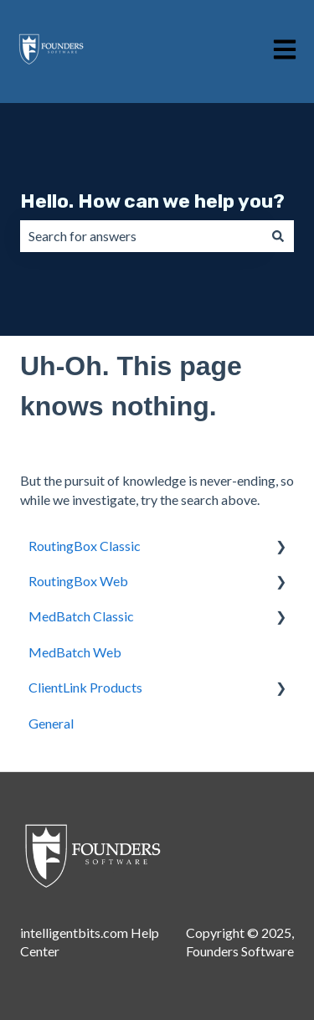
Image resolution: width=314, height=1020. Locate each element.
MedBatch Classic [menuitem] (81, 616)
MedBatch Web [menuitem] (74, 652)
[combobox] (141, 236)
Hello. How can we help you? (152, 201)
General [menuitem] (51, 723)
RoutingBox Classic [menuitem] (84, 546)
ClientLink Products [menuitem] (85, 687)
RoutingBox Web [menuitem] (78, 581)
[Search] (278, 236)
